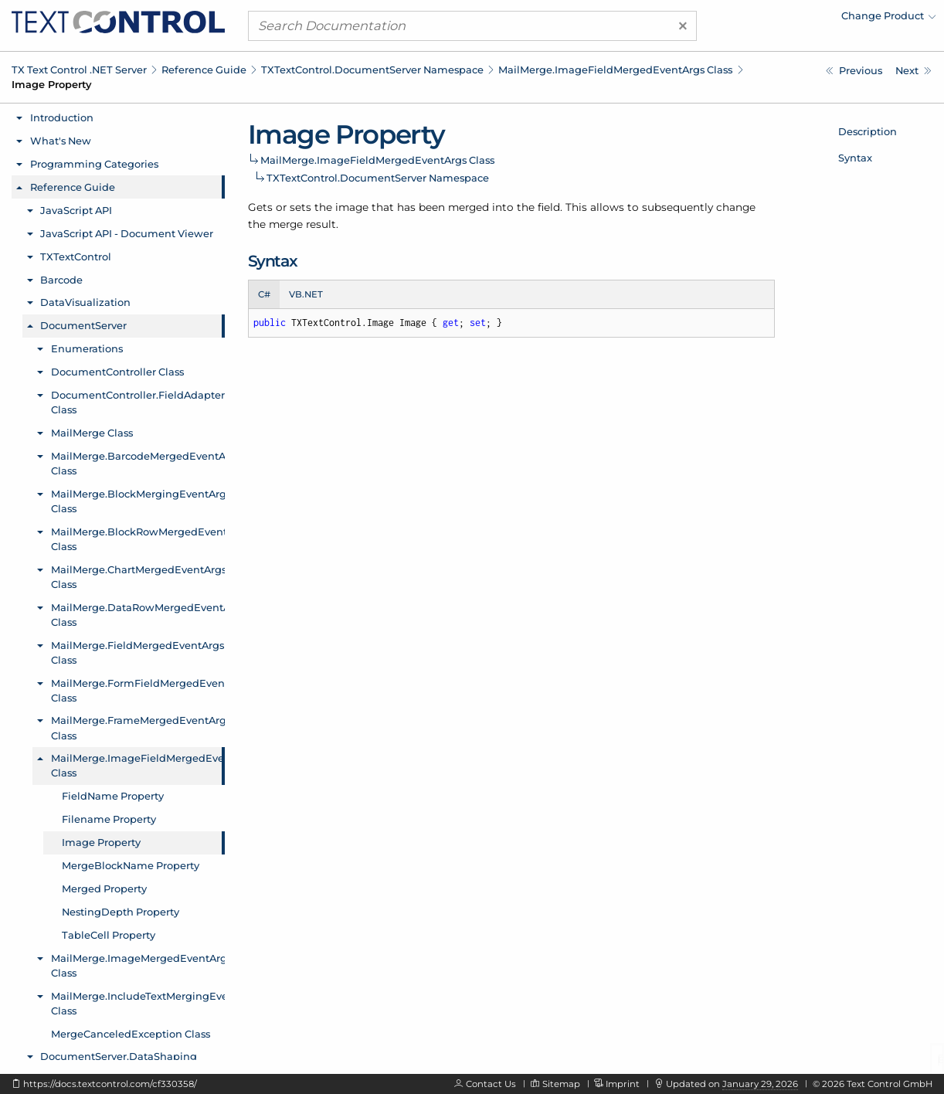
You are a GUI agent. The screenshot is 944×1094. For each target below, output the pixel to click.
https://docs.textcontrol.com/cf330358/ (110, 1084)
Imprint (623, 1084)
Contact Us (491, 1084)
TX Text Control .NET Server (79, 69)
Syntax (855, 157)
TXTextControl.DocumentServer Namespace (372, 69)
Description (867, 131)
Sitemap (561, 1084)
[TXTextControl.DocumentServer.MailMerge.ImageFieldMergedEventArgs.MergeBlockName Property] (913, 71)
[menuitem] (801, 19)
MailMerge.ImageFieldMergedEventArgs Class (615, 69)
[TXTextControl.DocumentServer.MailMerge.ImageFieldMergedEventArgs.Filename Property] (854, 71)
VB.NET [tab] (306, 294)
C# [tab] (264, 294)
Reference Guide (203, 69)
